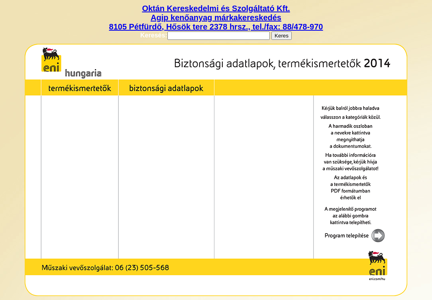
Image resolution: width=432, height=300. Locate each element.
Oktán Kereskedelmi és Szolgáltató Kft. (216, 8)
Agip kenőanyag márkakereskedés (216, 17)
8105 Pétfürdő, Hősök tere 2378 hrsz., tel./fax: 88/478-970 (216, 26)
